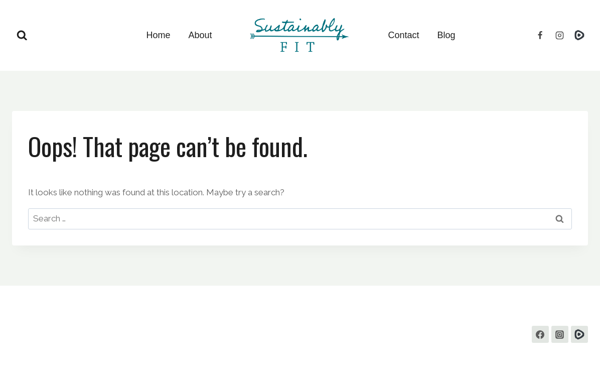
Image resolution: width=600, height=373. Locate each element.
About (200, 35)
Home (158, 35)
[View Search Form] (22, 36)
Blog (446, 35)
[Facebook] (540, 35)
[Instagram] (559, 35)
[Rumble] (579, 35)
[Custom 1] (579, 334)
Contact (403, 35)
